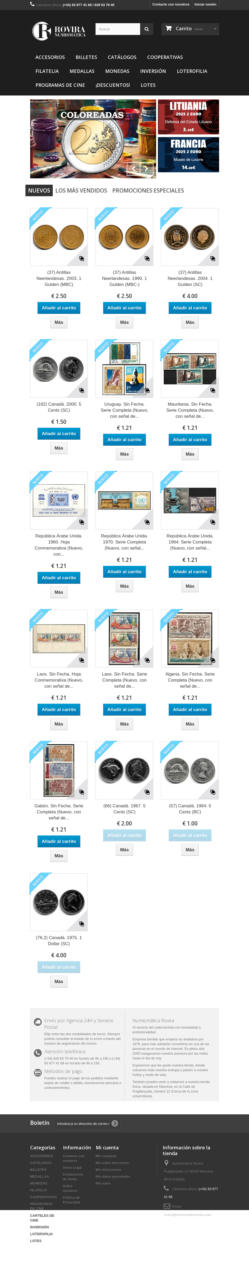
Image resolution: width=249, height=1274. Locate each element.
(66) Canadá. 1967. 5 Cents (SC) (124, 808)
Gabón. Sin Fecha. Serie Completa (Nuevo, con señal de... (58, 811)
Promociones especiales (148, 190)
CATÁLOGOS (122, 57)
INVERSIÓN (153, 71)
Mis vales (103, 1183)
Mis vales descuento (112, 1163)
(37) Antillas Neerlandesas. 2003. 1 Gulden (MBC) (58, 278)
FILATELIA (47, 71)
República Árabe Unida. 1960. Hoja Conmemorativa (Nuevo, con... (59, 545)
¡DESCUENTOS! (113, 85)
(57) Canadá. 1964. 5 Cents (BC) (190, 808)
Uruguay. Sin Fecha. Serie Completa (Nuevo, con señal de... (124, 410)
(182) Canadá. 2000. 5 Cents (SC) (58, 407)
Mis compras (106, 1156)
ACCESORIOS (50, 57)
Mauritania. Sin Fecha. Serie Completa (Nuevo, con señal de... (190, 410)
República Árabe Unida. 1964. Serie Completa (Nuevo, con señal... (190, 542)
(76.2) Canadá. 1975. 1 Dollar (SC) (59, 940)
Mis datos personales (113, 1177)
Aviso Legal (72, 1168)
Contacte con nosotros (171, 4)
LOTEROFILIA (192, 71)
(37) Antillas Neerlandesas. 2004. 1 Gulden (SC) (190, 278)
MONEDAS (117, 71)
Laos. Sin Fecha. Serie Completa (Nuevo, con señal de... (124, 680)
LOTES (148, 85)
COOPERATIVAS (165, 57)
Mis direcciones (108, 1170)
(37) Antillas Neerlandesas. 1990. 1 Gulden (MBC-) (124, 278)
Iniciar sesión (205, 4)
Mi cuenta (107, 1147)
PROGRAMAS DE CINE (60, 85)
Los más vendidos (81, 190)
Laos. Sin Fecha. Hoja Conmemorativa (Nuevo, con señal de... (59, 680)
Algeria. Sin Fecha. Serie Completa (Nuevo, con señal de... (190, 680)
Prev (133, 169)
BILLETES (86, 57)
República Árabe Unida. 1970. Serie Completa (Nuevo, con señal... (124, 542)
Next (146, 169)
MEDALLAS (82, 71)
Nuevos (39, 190)
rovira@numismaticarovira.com (187, 1214)
